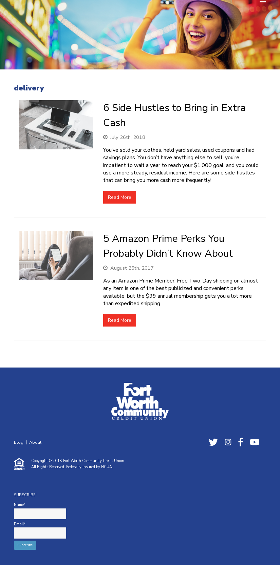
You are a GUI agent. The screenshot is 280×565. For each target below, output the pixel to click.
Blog (18, 442)
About (35, 442)
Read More (119, 197)
